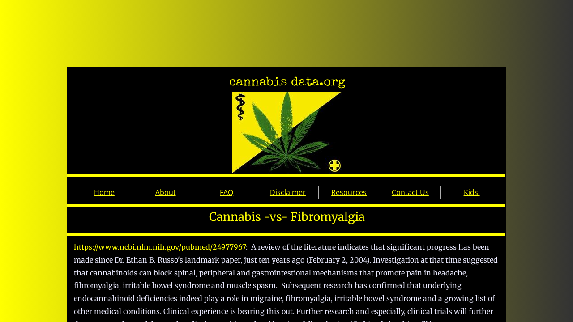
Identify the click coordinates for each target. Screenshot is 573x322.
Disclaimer (288, 192)
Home (104, 192)
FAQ (226, 192)
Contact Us (410, 192)
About (165, 192)
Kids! (472, 192)
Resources (349, 192)
